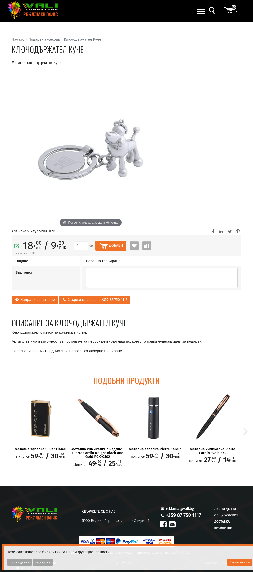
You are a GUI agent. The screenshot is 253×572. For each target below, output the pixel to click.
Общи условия (226, 515)
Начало (18, 39)
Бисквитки (223, 528)
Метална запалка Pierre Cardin (155, 449)
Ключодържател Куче (82, 39)
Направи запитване (35, 299)
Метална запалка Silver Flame (40, 449)
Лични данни (225, 509)
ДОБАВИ (111, 246)
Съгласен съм (240, 562)
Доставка (222, 521)
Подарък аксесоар (44, 39)
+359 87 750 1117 (183, 515)
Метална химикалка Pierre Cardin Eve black (212, 451)
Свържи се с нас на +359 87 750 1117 (94, 299)
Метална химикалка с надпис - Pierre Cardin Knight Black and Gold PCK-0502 (97, 453)
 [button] (245, 431)
